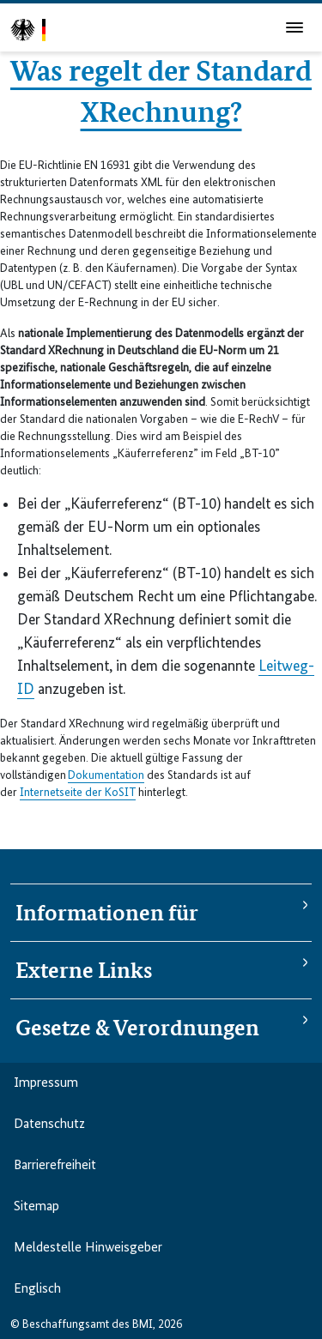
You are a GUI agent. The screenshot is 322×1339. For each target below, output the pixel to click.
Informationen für (106, 912)
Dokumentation (106, 775)
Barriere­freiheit (55, 1166)
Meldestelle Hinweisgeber (88, 1248)
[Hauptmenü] (294, 27)
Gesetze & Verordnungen (137, 1027)
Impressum (46, 1083)
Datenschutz (49, 1124)
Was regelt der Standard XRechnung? (161, 88)
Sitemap (36, 1207)
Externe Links (83, 970)
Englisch (37, 1289)
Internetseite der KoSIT (78, 793)
